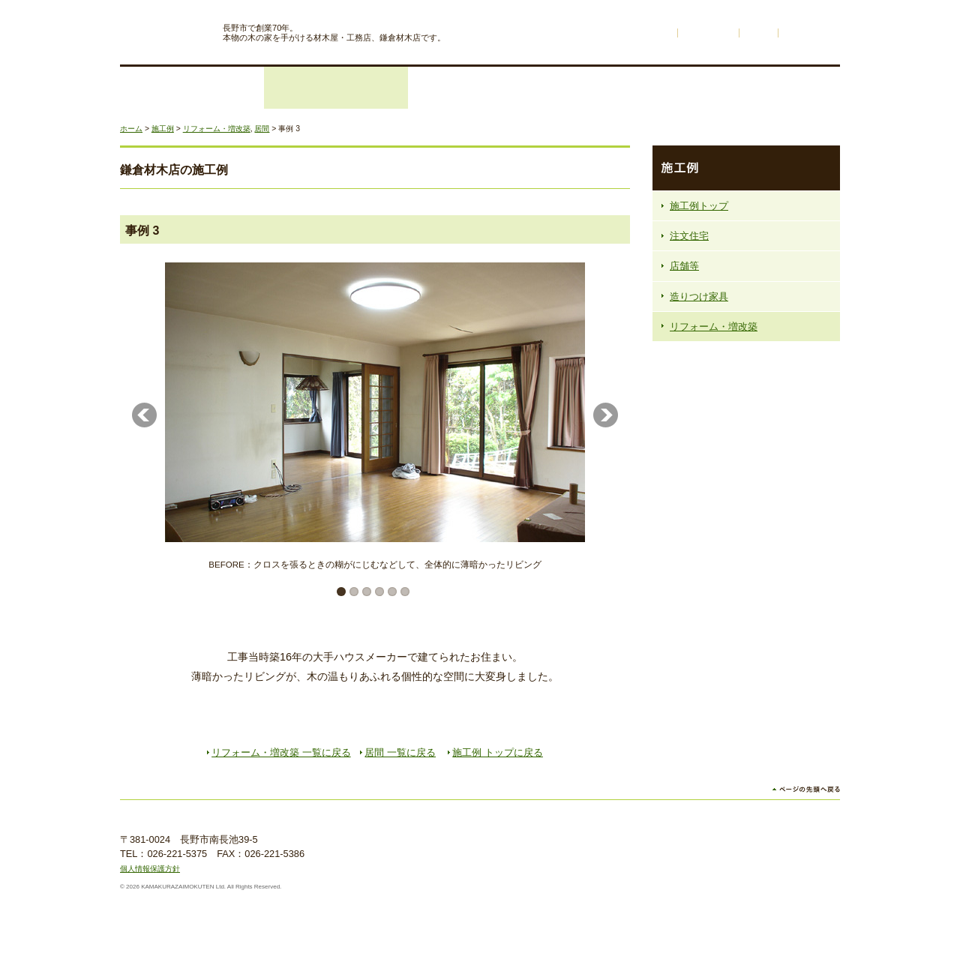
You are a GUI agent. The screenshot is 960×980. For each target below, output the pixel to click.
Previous (144, 415)
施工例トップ (699, 205)
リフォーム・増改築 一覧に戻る (281, 752)
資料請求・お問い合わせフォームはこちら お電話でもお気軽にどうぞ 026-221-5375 (746, 621)
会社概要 (768, 88)
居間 (261, 128)
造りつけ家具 (699, 296)
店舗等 (684, 265)
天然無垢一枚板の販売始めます (746, 565)
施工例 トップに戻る (497, 752)
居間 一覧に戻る (400, 752)
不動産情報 (708, 32)
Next (605, 415)
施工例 (480, 88)
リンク (758, 32)
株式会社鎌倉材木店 (166, 28)
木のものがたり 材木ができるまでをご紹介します (746, 451)
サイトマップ (809, 32)
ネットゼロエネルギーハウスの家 (746, 507)
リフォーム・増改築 (336, 88)
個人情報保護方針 (150, 869)
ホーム (657, 32)
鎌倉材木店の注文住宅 (746, 386)
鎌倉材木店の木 (624, 88)
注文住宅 (192, 88)
